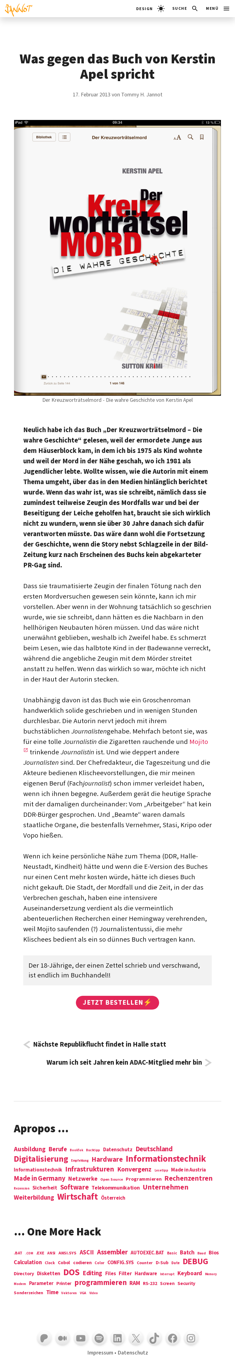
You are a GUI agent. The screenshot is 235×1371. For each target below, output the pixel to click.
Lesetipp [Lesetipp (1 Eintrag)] (161, 1170)
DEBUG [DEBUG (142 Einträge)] (195, 1262)
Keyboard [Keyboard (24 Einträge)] (189, 1273)
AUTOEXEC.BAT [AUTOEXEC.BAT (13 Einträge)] (147, 1253)
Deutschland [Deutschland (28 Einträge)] (154, 1149)
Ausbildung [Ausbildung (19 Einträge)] (29, 1149)
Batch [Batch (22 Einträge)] (187, 1253)
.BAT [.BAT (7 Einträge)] (18, 1253)
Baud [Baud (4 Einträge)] (201, 1253)
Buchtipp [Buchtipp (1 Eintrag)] (93, 1150)
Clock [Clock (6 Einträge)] (50, 1263)
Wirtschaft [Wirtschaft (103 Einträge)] (77, 1197)
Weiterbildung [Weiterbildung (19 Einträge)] (34, 1197)
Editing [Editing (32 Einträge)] (92, 1273)
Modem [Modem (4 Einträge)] (20, 1284)
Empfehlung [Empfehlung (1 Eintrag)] (79, 1161)
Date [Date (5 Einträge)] (175, 1263)
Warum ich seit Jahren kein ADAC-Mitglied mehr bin (124, 1063)
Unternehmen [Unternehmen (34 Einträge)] (165, 1187)
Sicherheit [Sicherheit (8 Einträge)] (44, 1188)
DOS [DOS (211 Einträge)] (71, 1272)
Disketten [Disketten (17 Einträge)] (49, 1273)
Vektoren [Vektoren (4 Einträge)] (69, 1293)
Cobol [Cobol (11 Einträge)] (64, 1263)
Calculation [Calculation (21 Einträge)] (28, 1262)
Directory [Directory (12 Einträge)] (24, 1274)
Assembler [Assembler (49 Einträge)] (112, 1252)
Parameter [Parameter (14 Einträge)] (41, 1283)
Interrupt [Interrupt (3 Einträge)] (167, 1274)
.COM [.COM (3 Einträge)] (29, 1253)
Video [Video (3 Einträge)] (93, 1293)
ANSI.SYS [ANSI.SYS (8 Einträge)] (67, 1253)
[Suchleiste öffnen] (186, 8)
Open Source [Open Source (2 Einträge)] (111, 1179)
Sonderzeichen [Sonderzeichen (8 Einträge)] (28, 1293)
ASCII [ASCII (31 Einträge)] (87, 1253)
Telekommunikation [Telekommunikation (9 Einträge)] (115, 1188)
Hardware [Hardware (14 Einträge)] (146, 1274)
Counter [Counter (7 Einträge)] (145, 1263)
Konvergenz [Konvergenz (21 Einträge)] (134, 1170)
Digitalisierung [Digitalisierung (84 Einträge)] (41, 1159)
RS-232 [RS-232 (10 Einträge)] (150, 1284)
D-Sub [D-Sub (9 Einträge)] (162, 1263)
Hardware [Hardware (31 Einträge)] (107, 1159)
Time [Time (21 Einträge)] (52, 1292)
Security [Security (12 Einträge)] (186, 1283)
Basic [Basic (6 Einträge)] (172, 1253)
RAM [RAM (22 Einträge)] (134, 1283)
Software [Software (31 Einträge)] (74, 1187)
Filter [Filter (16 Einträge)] (125, 1273)
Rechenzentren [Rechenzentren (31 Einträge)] (188, 1178)
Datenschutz (133, 1353)
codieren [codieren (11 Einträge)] (82, 1263)
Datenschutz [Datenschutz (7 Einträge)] (117, 1150)
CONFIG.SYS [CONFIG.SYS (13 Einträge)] (120, 1263)
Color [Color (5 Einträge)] (99, 1263)
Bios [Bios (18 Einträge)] (214, 1253)
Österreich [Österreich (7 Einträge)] (113, 1198)
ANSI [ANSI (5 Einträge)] (51, 1253)
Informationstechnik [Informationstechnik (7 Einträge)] (38, 1170)
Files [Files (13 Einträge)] (110, 1274)
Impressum (100, 1353)
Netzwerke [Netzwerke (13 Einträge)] (83, 1178)
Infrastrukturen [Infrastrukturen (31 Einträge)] (89, 1169)
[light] (150, 8)
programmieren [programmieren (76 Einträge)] (100, 1283)
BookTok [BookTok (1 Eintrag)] (76, 1150)
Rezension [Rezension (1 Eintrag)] (21, 1188)
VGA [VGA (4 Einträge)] (83, 1293)
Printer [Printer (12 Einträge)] (63, 1283)
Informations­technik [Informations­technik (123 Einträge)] (166, 1159)
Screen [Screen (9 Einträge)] (167, 1284)
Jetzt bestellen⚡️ (117, 1002)
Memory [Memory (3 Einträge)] (211, 1274)
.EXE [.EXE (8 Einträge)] (40, 1253)
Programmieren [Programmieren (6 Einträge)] (144, 1179)
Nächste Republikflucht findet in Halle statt (99, 1044)
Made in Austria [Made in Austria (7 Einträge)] (188, 1170)
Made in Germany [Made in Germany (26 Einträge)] (39, 1178)
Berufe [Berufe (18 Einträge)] (57, 1149)
